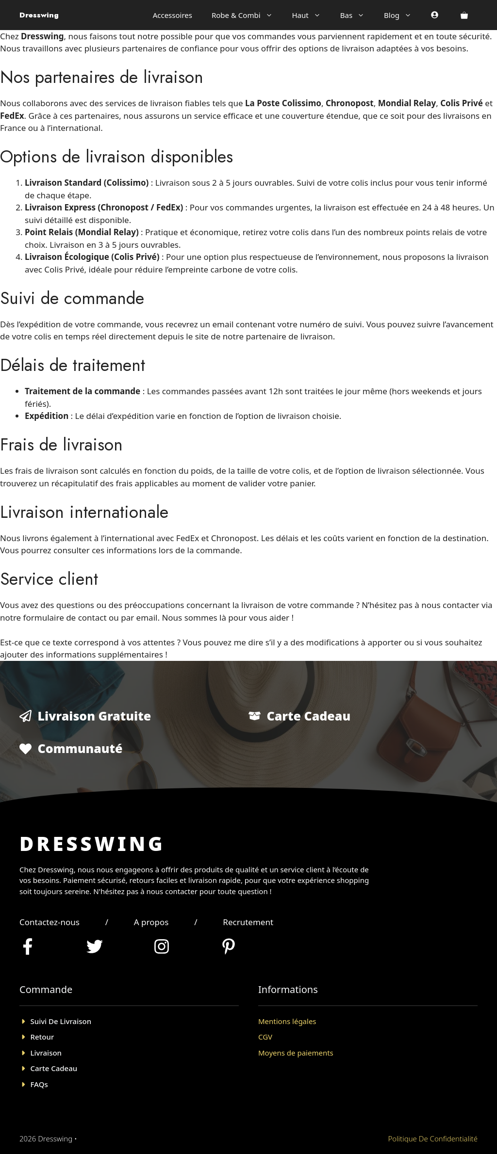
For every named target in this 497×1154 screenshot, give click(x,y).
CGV (265, 1037)
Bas (357, 15)
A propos (151, 922)
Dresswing (39, 15)
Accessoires (172, 15)
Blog (402, 15)
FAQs (39, 1084)
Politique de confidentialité (433, 1138)
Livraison (46, 1053)
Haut (311, 15)
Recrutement (248, 922)
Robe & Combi (247, 15)
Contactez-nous (49, 922)
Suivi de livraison (61, 1021)
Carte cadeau (54, 1068)
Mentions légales (287, 1021)
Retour (42, 1037)
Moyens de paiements (295, 1053)
